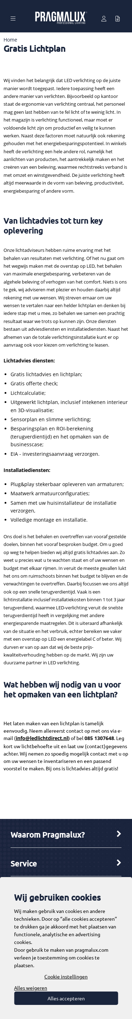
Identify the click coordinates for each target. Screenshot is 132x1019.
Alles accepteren (66, 998)
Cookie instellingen (66, 976)
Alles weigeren (30, 987)
